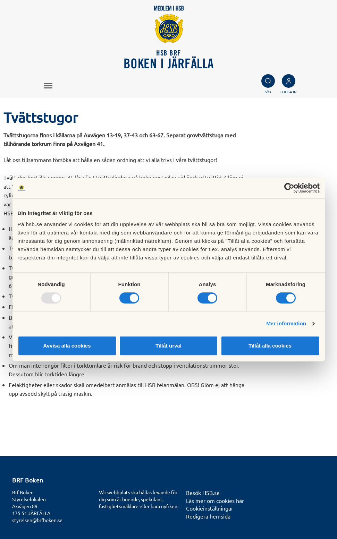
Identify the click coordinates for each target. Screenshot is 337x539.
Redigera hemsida (208, 516)
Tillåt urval (168, 346)
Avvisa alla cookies (67, 346)
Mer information (286, 323)
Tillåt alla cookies (270, 346)
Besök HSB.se (203, 492)
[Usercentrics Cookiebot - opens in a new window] (289, 188)
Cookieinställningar (209, 508)
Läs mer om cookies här (215, 500)
